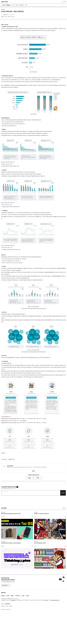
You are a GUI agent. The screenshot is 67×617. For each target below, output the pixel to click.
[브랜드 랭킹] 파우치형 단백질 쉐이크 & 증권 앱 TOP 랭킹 (10, 513)
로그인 (65, 1)
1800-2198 (46, 600)
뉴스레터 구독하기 (5, 585)
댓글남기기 (63, 492)
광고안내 (27, 595)
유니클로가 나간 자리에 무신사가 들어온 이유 (41, 513)
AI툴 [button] (26, 5)
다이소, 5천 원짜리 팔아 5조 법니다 (40, 543)
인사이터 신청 (17, 595)
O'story (8, 5)
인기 (14, 5)
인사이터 (16, 5)
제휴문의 (12, 595)
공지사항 (7, 595)
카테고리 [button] (3, 5)
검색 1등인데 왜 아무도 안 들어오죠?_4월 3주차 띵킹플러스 (11, 543)
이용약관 (2, 603)
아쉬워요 (37, 477)
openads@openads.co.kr (55, 600)
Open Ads (4, 1)
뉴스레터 (22, 595)
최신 (11, 5)
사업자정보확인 (13, 600)
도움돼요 (29, 477)
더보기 (64, 508)
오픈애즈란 (3, 595)
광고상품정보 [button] (21, 5)
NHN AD (3, 592)
